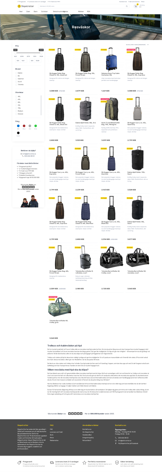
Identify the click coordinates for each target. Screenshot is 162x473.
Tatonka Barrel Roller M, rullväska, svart (84, 266)
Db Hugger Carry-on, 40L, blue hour (110, 170)
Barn (36, 12)
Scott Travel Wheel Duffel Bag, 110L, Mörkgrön (110, 122)
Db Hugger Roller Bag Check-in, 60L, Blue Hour (84, 218)
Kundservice (123, 1)
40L (19, 96)
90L (19, 105)
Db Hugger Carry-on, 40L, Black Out (110, 218)
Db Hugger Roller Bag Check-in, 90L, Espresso (136, 74)
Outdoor (44, 12)
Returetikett (87, 432)
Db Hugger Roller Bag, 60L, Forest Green (59, 266)
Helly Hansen (84, 377)
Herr (21, 12)
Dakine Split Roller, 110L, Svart (136, 170)
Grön (35, 129)
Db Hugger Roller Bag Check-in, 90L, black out (58, 74)
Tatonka (20, 84)
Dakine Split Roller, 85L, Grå (86, 121)
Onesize (20, 114)
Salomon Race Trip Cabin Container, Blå (110, 74)
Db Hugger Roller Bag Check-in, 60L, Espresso (58, 218)
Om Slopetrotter (88, 424)
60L (19, 99)
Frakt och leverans (134, 1)
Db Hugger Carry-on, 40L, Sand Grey (136, 122)
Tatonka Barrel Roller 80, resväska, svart (136, 266)
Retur (143, 1)
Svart (18, 136)
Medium (20, 111)
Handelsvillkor (87, 426)
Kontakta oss (87, 421)
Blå (18, 129)
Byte (51, 426)
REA (88, 12)
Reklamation (54, 432)
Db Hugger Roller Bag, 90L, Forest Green (85, 74)
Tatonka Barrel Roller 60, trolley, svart (110, 266)
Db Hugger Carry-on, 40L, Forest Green (85, 170)
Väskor (65, 12)
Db (19, 76)
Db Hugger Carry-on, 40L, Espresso (58, 170)
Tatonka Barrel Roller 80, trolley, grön (58, 314)
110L (19, 108)
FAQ (51, 421)
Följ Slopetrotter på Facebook (126, 435)
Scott (20, 82)
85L (19, 102)
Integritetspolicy (88, 429)
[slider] (15, 53)
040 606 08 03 (121, 429)
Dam (28, 12)
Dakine (20, 73)
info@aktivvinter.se (123, 432)
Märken (81, 12)
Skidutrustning (57, 12)
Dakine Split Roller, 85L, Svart (136, 218)
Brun (24, 129)
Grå (30, 129)
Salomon (21, 79)
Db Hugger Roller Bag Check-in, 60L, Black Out (58, 122)
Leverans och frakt (56, 424)
